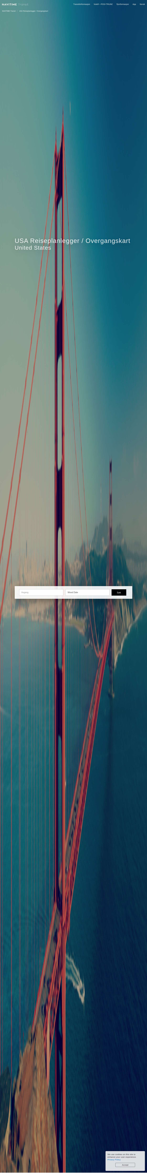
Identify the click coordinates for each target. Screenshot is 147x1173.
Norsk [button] (142, 4)
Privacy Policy (114, 1159)
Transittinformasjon (81, 4)
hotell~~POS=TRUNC (103, 4)
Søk (119, 593)
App (134, 4)
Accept (125, 1165)
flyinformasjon (123, 4)
